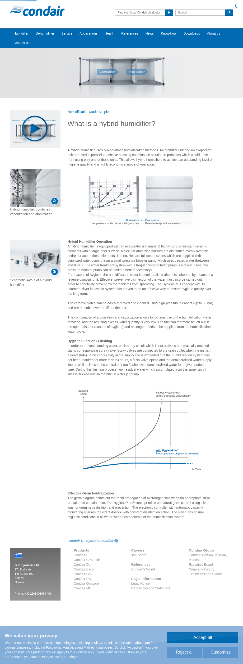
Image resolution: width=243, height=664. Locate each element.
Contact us (21, 43)
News (149, 33)
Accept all (202, 637)
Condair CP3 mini (87, 560)
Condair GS (82, 574)
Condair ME (82, 588)
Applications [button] (88, 33)
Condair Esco (84, 569)
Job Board (138, 555)
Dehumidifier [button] (45, 33)
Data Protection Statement (150, 588)
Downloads (191, 33)
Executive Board (201, 564)
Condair (37, 10)
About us (213, 33)
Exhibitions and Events (206, 574)
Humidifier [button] (21, 33)
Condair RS (82, 579)
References (129, 33)
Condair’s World (143, 569)
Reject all (184, 652)
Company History (201, 569)
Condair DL (82, 564)
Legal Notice (140, 583)
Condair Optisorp (86, 583)
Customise (220, 652)
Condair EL (82, 555)
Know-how (168, 33)
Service (67, 33)
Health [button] (109, 33)
